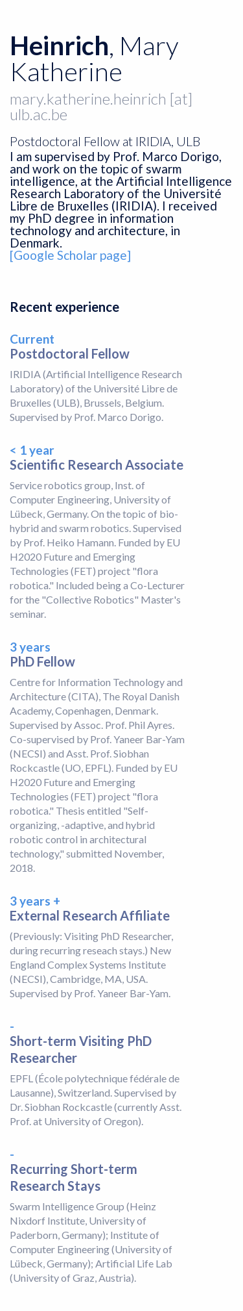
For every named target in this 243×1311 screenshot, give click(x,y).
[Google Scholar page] (70, 255)
